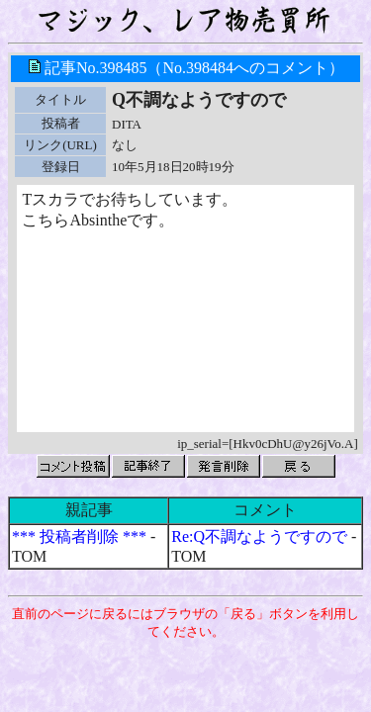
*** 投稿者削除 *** (79, 536)
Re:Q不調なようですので (259, 536)
